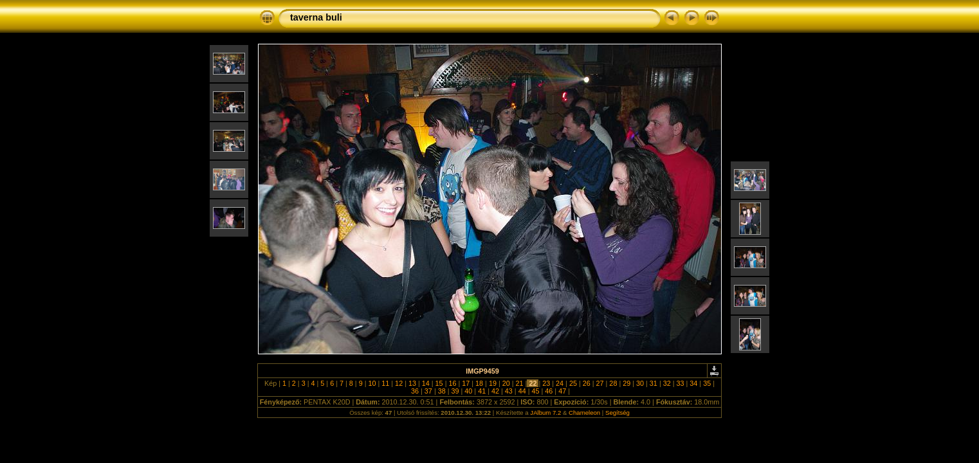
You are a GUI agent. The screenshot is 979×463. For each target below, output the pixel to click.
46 (548, 391)
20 (506, 383)
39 (455, 391)
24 (559, 383)
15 (439, 383)
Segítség (617, 412)
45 (535, 391)
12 (399, 383)
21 (520, 383)
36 (415, 391)
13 (412, 383)
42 (495, 391)
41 (482, 391)
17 (465, 383)
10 (372, 383)
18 (479, 383)
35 (707, 383)
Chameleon (584, 412)
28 (613, 383)
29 (626, 383)
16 (452, 383)
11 (385, 383)
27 (600, 383)
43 (509, 391)
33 (680, 383)
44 (522, 391)
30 (640, 383)
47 (562, 391)
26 (586, 383)
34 (693, 383)
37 (428, 391)
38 (442, 391)
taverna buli (316, 17)
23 (546, 383)
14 (426, 383)
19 (493, 383)
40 (468, 391)
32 (667, 383)
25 (573, 383)
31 (653, 383)
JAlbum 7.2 (545, 412)
